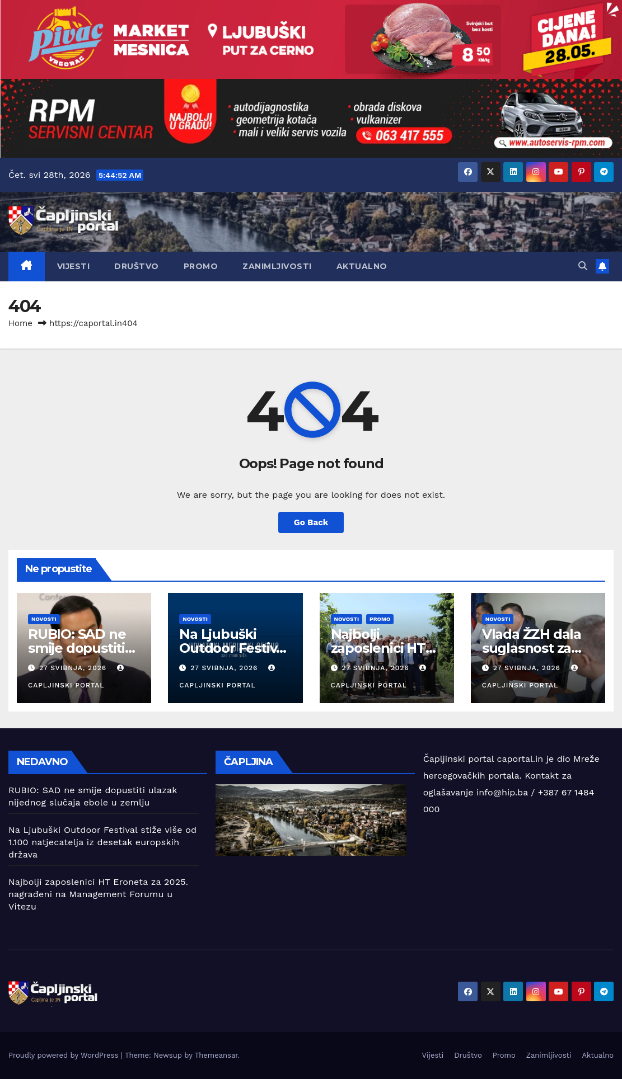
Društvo (136, 266)
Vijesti (73, 266)
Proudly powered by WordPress (64, 1055)
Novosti (44, 619)
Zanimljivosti (277, 266)
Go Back (311, 522)
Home (20, 323)
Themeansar (216, 1055)
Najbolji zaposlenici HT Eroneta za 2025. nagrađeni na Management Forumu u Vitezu (98, 894)
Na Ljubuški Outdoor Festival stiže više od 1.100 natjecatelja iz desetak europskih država (102, 842)
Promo (201, 266)
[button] (582, 266)
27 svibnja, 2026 (74, 668)
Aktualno (361, 266)
